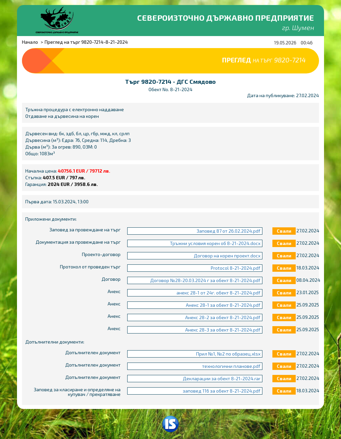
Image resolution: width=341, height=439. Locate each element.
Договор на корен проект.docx (227, 255)
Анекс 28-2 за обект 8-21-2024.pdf (222, 317)
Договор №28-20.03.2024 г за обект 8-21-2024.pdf (205, 280)
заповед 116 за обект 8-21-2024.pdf (221, 391)
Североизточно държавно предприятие (225, 17)
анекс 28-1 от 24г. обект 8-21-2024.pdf (218, 292)
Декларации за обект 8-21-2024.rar (221, 378)
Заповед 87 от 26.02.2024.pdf (228, 231)
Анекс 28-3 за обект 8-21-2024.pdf (222, 330)
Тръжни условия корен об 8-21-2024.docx (215, 243)
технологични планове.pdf (231, 366)
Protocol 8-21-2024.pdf (235, 268)
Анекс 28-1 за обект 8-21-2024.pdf (223, 305)
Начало (30, 42)
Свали (284, 231)
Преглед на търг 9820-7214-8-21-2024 (86, 42)
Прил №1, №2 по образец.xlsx (228, 354)
